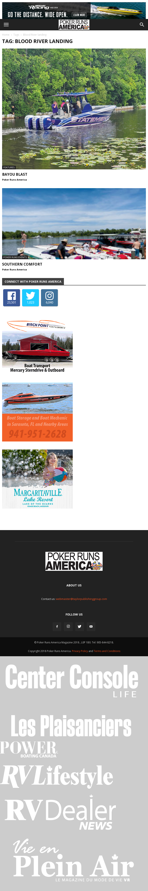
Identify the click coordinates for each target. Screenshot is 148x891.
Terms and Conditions (107, 651)
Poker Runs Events (15, 257)
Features (9, 167)
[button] (142, 24)
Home (5, 34)
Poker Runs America (14, 179)
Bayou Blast (14, 174)
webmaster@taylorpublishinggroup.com (81, 599)
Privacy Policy (80, 651)
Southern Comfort (22, 264)
